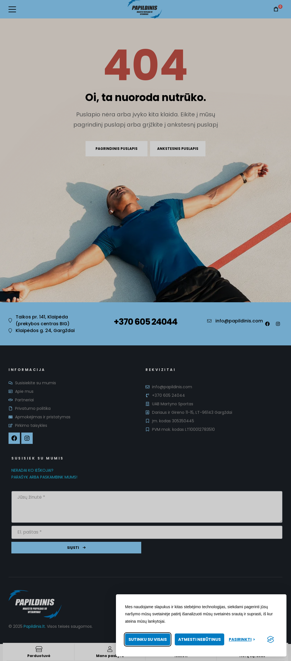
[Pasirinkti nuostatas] (242, 639)
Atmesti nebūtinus (199, 639)
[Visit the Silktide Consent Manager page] (270, 639)
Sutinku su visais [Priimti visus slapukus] (147, 639)
